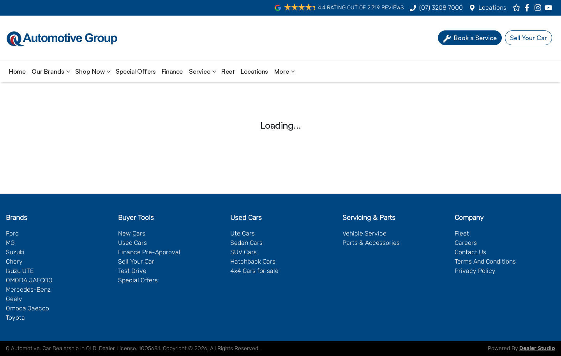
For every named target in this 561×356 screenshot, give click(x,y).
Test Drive (132, 271)
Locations (492, 7)
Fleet (228, 71)
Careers (466, 242)
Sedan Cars (246, 242)
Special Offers (135, 71)
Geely (14, 299)
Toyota (15, 317)
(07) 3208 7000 (441, 7)
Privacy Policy (475, 271)
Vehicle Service (364, 233)
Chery (14, 261)
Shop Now (94, 71)
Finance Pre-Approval (149, 252)
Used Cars (132, 242)
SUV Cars (243, 252)
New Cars (131, 233)
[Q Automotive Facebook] (528, 7)
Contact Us (470, 252)
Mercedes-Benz (28, 289)
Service (203, 71)
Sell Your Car (136, 261)
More (285, 71)
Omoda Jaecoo (27, 308)
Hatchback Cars (252, 261)
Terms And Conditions (485, 261)
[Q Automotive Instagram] (539, 7)
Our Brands (52, 71)
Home (17, 71)
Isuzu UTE (20, 271)
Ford (12, 233)
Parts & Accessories (371, 242)
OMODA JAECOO (29, 280)
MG (10, 242)
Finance (172, 71)
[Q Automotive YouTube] (550, 7)
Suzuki (15, 252)
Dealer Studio (537, 348)
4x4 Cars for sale (254, 271)
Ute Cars (242, 233)
